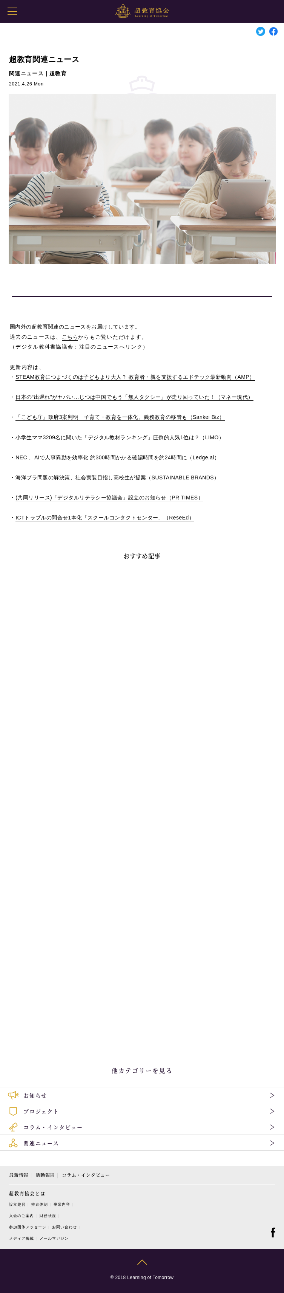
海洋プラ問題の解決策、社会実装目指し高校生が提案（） (117, 477)
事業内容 (62, 1204)
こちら (70, 337)
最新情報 (18, 1175)
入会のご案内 (21, 1216)
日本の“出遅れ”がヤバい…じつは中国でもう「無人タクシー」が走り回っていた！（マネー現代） (134, 397)
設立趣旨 (17, 1204)
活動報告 (45, 1175)
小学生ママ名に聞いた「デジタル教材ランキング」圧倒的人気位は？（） (119, 437)
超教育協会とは (27, 1193)
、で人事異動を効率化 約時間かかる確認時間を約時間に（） (117, 457)
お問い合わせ (64, 1227)
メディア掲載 (21, 1238)
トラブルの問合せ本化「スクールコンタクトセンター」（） (104, 518)
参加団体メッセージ (27, 1227)
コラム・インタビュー (86, 1175)
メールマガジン (54, 1238)
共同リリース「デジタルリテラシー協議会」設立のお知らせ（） (109, 498)
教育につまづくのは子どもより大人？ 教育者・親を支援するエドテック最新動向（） (135, 377)
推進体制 (39, 1204)
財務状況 (48, 1216)
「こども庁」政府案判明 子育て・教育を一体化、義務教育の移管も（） (119, 417)
